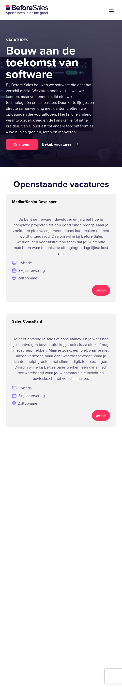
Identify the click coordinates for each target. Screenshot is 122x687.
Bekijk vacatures (60, 144)
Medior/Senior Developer (34, 202)
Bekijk (101, 290)
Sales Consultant (27, 321)
